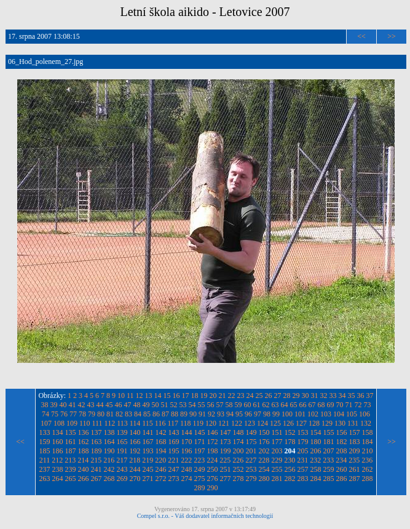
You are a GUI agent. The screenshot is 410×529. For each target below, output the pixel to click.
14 (158, 395)
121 (223, 423)
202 (264, 451)
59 (238, 404)
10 (121, 395)
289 (199, 487)
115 (147, 423)
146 (212, 432)
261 (354, 469)
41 (72, 404)
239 (70, 469)
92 (211, 414)
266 (83, 478)
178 (290, 441)
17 (185, 395)
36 (361, 395)
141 (148, 432)
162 (83, 441)
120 (210, 423)
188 (83, 451)
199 (225, 451)
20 (213, 395)
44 (100, 404)
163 (96, 441)
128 (314, 423)
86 (156, 414)
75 (54, 414)
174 (238, 441)
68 (321, 404)
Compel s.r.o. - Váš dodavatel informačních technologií (205, 515)
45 (109, 404)
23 (241, 395)
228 (263, 460)
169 (173, 441)
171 (199, 441)
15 (167, 395)
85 (147, 414)
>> (391, 36)
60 (247, 404)
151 (277, 432)
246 (161, 469)
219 (147, 460)
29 (296, 395)
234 (341, 460)
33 (333, 395)
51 (164, 404)
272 (161, 478)
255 (277, 469)
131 (352, 423)
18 (195, 395)
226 (237, 460)
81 (110, 414)
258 (315, 469)
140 (135, 432)
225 (225, 460)
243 (122, 469)
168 (161, 441)
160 (57, 441)
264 (57, 478)
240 (83, 469)
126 (288, 423)
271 (148, 478)
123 (249, 423)
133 (44, 432)
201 (251, 451)
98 (266, 414)
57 (220, 404)
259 (328, 469)
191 (122, 451)
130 (339, 423)
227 (250, 460)
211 (44, 460)
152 (290, 432)
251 (225, 469)
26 (268, 395)
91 (202, 414)
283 (303, 478)
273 (173, 478)
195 (173, 451)
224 (212, 460)
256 (290, 469)
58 (229, 404)
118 (185, 423)
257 (303, 469)
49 (146, 404)
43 (91, 404)
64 (284, 404)
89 (183, 414)
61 (257, 404)
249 (199, 469)
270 (135, 478)
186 (57, 451)
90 (193, 414)
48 (137, 404)
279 (251, 478)
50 (155, 404)
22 (231, 395)
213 (70, 460)
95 (239, 414)
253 (251, 469)
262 (367, 469)
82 (119, 414)
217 (121, 460)
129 (327, 423)
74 (45, 414)
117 (172, 423)
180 (315, 441)
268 (109, 478)
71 (349, 404)
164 (109, 441)
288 (367, 478)
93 (220, 414)
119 (198, 423)
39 (54, 404)
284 (315, 478)
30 (305, 395)
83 (128, 414)
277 (225, 478)
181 (328, 441)
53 (183, 404)
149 (251, 432)
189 (96, 451)
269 (122, 478)
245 (148, 469)
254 (264, 469)
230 (289, 460)
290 (212, 487)
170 (186, 441)
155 (328, 432)
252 (238, 469)
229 (276, 460)
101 (300, 414)
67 (312, 404)
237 (44, 469)
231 (302, 460)
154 (315, 432)
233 (328, 460)
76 (64, 414)
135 (70, 432)
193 (148, 451)
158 (367, 432)
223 (199, 460)
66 (303, 404)
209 (354, 451)
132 (365, 423)
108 (59, 423)
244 (135, 469)
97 (257, 414)
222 (186, 460)
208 (341, 451)
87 (165, 414)
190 (109, 451)
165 (122, 441)
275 (199, 478)
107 (46, 423)
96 (248, 414)
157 (354, 432)
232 (315, 460)
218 (134, 460)
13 (148, 395)
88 (174, 414)
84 (137, 414)
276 (212, 478)
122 (236, 423)
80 (100, 414)
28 (287, 395)
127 (301, 423)
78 (82, 414)
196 (186, 451)
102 (312, 414)
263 (44, 478)
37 (370, 395)
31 (314, 395)
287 (354, 478)
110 (84, 423)
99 (276, 414)
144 (186, 432)
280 (264, 478)
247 (173, 469)
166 (135, 441)
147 (225, 432)
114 (135, 423)
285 (328, 478)
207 (328, 451)
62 (266, 404)
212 (57, 460)
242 (109, 469)
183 (354, 441)
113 (122, 423)
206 (315, 451)
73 (367, 404)
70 (340, 404)
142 (161, 432)
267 (96, 478)
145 (199, 432)
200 (238, 451)
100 (287, 414)
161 (70, 441)
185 (44, 451)
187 (70, 451)
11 (130, 395)
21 (222, 395)
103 (325, 414)
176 (264, 441)
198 (212, 451)
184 (367, 441)
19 (204, 395)
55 (201, 404)
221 (173, 460)
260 (341, 469)
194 (161, 451)
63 (275, 404)
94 (230, 414)
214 (83, 460)
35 (351, 395)
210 (367, 451)
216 (108, 460)
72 (358, 404)
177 (277, 441)
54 (192, 404)
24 (250, 395)
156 (341, 432)
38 (45, 404)
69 (330, 404)
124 (262, 423)
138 (109, 432)
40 (63, 404)
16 (176, 395)
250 (212, 469)
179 (303, 441)
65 (294, 404)
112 (110, 423)
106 (364, 414)
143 (173, 432)
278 (238, 478)
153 (303, 432)
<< (361, 36)
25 (259, 395)
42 (81, 404)
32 (324, 395)
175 (251, 441)
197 (199, 451)
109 (71, 423)
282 (290, 478)
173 (225, 441)
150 (264, 432)
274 (186, 478)
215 (95, 460)
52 (174, 404)
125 (275, 423)
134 (57, 432)
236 (367, 460)
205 (303, 451)
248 (186, 469)
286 (341, 478)
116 (160, 423)
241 (96, 469)
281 (277, 478)
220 (160, 460)
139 (122, 432)
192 (135, 451)
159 (44, 441)
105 (351, 414)
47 (128, 404)
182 (341, 441)
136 (83, 432)
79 (91, 414)
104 (338, 414)
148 (238, 432)
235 (354, 460)
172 (212, 441)
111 (97, 423)
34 (342, 395)
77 (73, 414)
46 (118, 404)
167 (148, 441)
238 (57, 469)
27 (278, 395)
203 (277, 451)
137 (96, 432)
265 (70, 478)
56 (211, 404)
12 (139, 395)
